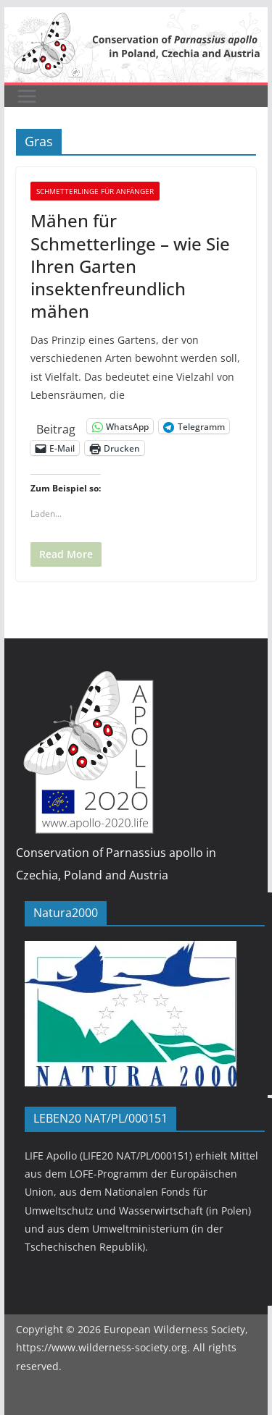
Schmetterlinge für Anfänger (95, 191)
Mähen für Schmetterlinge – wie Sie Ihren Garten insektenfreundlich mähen (130, 265)
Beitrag (55, 426)
